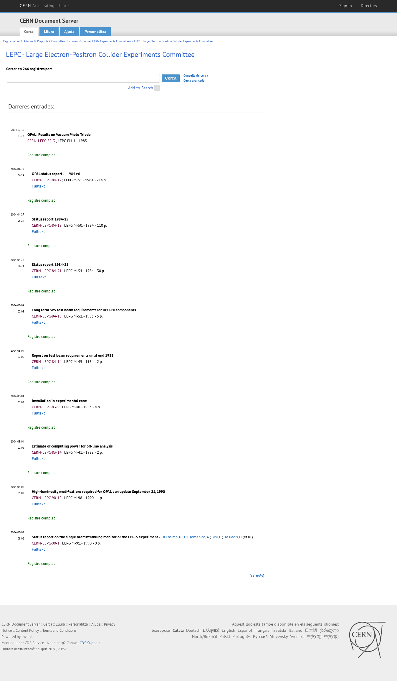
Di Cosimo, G (171, 536)
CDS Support (90, 642)
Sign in (345, 5)
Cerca (29, 31)
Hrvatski (279, 630)
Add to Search (140, 88)
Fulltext (38, 186)
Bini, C (216, 536)
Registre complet (41, 154)
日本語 (311, 630)
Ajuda (69, 31)
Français (261, 630)
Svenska (297, 636)
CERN (44, 5)
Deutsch (193, 630)
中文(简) (314, 636)
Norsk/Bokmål (204, 636)
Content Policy (27, 630)
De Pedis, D (233, 536)
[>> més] (256, 575)
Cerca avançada (193, 80)
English (228, 630)
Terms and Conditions (59, 630)
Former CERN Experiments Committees (107, 41)
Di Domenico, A (196, 536)
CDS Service (34, 642)
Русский (260, 636)
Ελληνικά (211, 630)
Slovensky (279, 636)
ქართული (329, 630)
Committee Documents (65, 41)
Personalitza (95, 31)
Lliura (49, 31)
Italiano (295, 630)
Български (161, 630)
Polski (224, 636)
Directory (369, 5)
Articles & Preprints (36, 41)
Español (245, 630)
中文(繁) (331, 636)
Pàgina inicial (11, 41)
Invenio (27, 636)
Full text (39, 276)
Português (241, 636)
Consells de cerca (195, 75)
